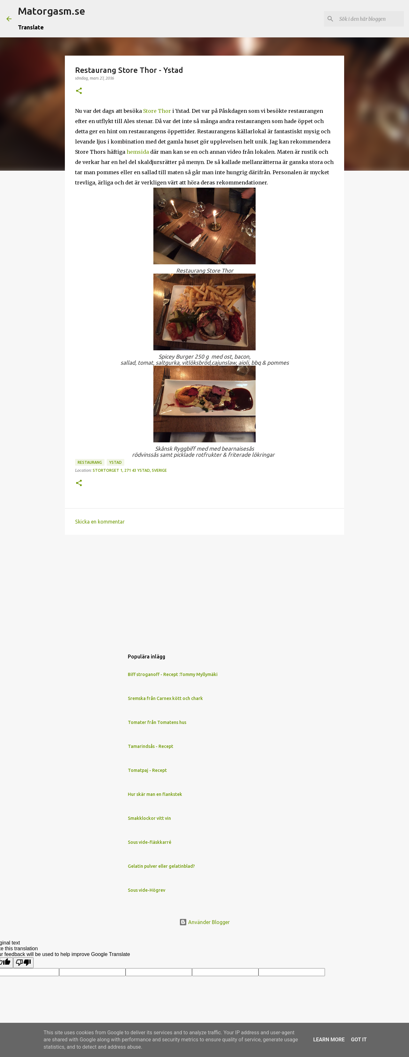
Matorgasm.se (51, 11)
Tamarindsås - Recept (150, 746)
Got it (359, 1040)
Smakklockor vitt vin (149, 818)
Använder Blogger (204, 922)
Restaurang (90, 462)
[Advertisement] (204, 589)
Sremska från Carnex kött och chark (165, 698)
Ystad (115, 462)
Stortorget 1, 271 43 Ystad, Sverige (130, 470)
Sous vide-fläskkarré (149, 842)
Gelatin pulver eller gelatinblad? (161, 866)
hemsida (138, 152)
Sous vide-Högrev (146, 890)
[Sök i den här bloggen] (370, 19)
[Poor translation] (23, 962)
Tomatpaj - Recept (147, 770)
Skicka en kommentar (100, 522)
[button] (79, 91)
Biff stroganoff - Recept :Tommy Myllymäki (173, 674)
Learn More (328, 1040)
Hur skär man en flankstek (155, 794)
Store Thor (157, 111)
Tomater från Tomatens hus (157, 722)
